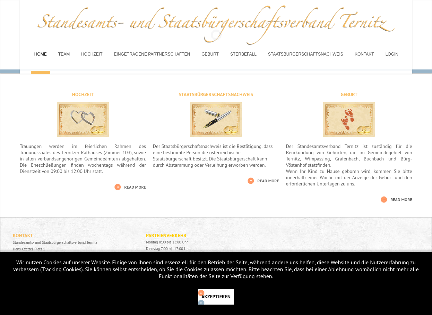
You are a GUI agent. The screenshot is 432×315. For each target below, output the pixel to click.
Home (40, 54)
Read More (135, 187)
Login (392, 54)
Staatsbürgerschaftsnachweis (305, 54)
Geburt (210, 54)
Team (64, 54)
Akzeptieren (216, 296)
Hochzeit (91, 54)
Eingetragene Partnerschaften (152, 54)
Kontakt (364, 54)
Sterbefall (243, 54)
